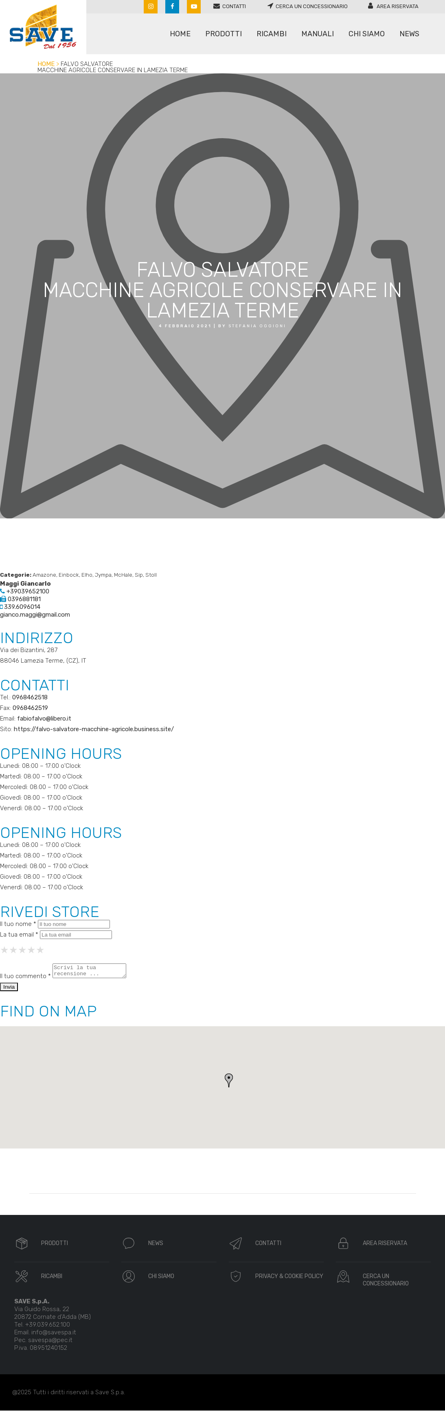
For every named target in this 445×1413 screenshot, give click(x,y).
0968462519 (30, 708)
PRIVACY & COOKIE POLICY (289, 1278)
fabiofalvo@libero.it (44, 718)
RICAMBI (51, 1278)
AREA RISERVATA (385, 1245)
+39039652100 (24, 591)
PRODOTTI (54, 1245)
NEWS (155, 1245)
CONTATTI (268, 1245)
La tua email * (19, 934)
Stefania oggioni (257, 326)
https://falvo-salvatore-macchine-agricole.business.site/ (94, 729)
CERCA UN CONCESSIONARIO (386, 1282)
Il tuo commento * (25, 978)
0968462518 (30, 697)
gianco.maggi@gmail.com (35, 614)
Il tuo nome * (18, 924)
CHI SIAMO (161, 1278)
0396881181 (20, 599)
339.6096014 (20, 607)
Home (46, 64)
